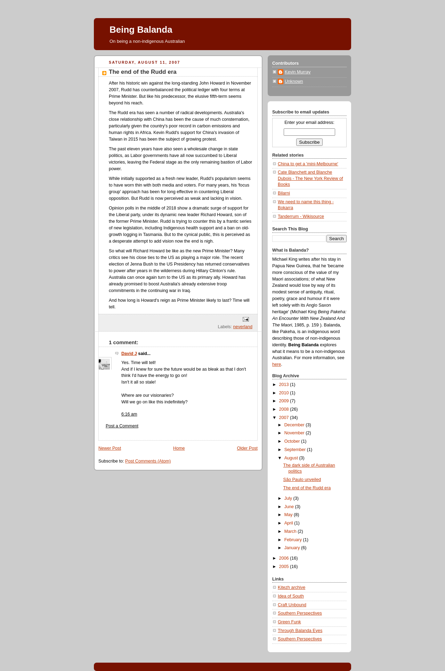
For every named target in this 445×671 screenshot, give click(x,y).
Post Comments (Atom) (148, 461)
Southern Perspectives (300, 613)
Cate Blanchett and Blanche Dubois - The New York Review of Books (310, 178)
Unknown (294, 81)
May (289, 514)
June (289, 506)
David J (129, 353)
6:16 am (129, 414)
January (292, 547)
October (292, 441)
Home (179, 448)
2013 (284, 384)
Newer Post (109, 448)
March (291, 531)
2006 (284, 558)
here (276, 364)
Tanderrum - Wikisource (301, 216)
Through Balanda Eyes (300, 630)
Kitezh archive (291, 587)
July (288, 498)
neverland (242, 326)
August (291, 458)
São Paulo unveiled (302, 479)
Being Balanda (141, 29)
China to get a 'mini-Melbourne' (308, 163)
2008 (284, 409)
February (293, 539)
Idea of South (291, 596)
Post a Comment (122, 426)
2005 (284, 566)
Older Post (247, 448)
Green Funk (289, 621)
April (289, 523)
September (295, 449)
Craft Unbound (292, 604)
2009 (284, 400)
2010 (284, 392)
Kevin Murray (297, 72)
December (295, 425)
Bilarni (284, 193)
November (295, 433)
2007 (284, 417)
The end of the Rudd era (307, 488)
